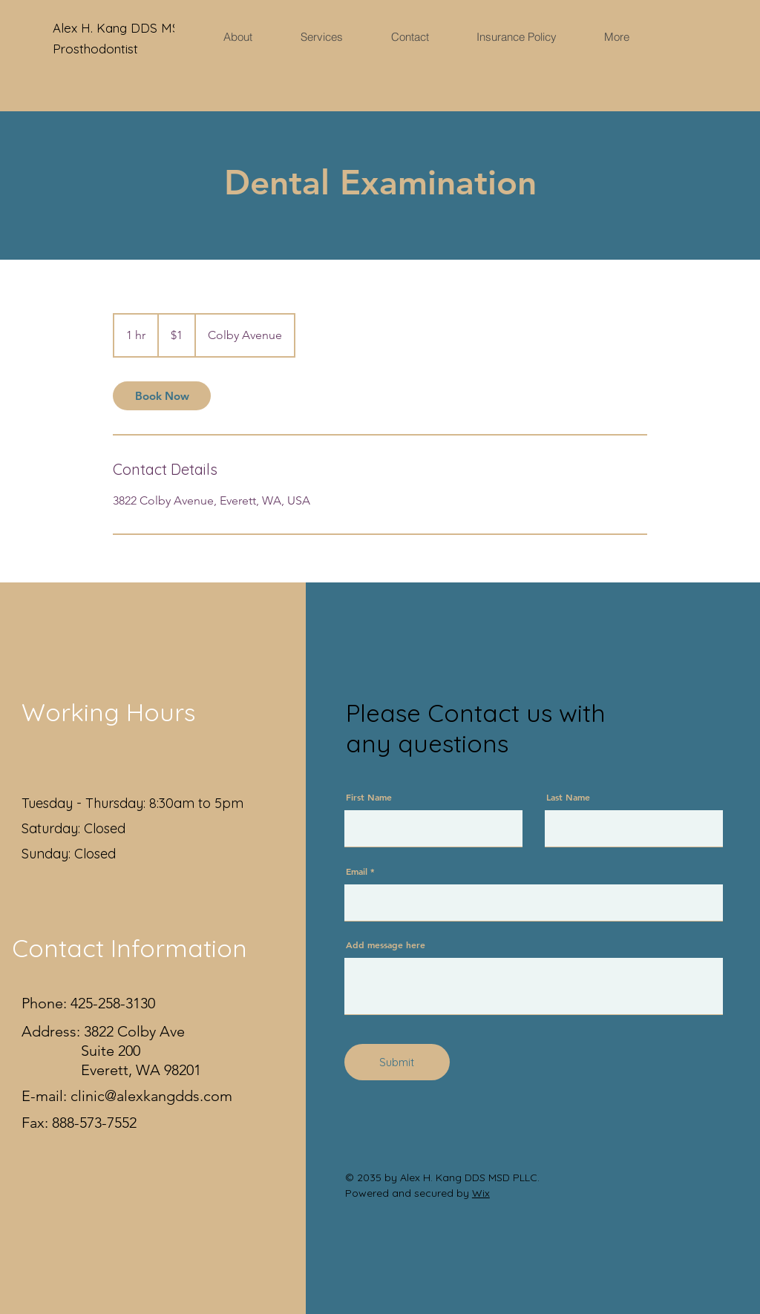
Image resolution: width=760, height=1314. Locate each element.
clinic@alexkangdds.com (151, 1096)
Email (356, 871)
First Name (369, 796)
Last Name (568, 796)
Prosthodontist (95, 48)
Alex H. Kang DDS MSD (123, 28)
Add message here (385, 944)
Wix (481, 1193)
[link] (162, 395)
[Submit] (397, 1062)
